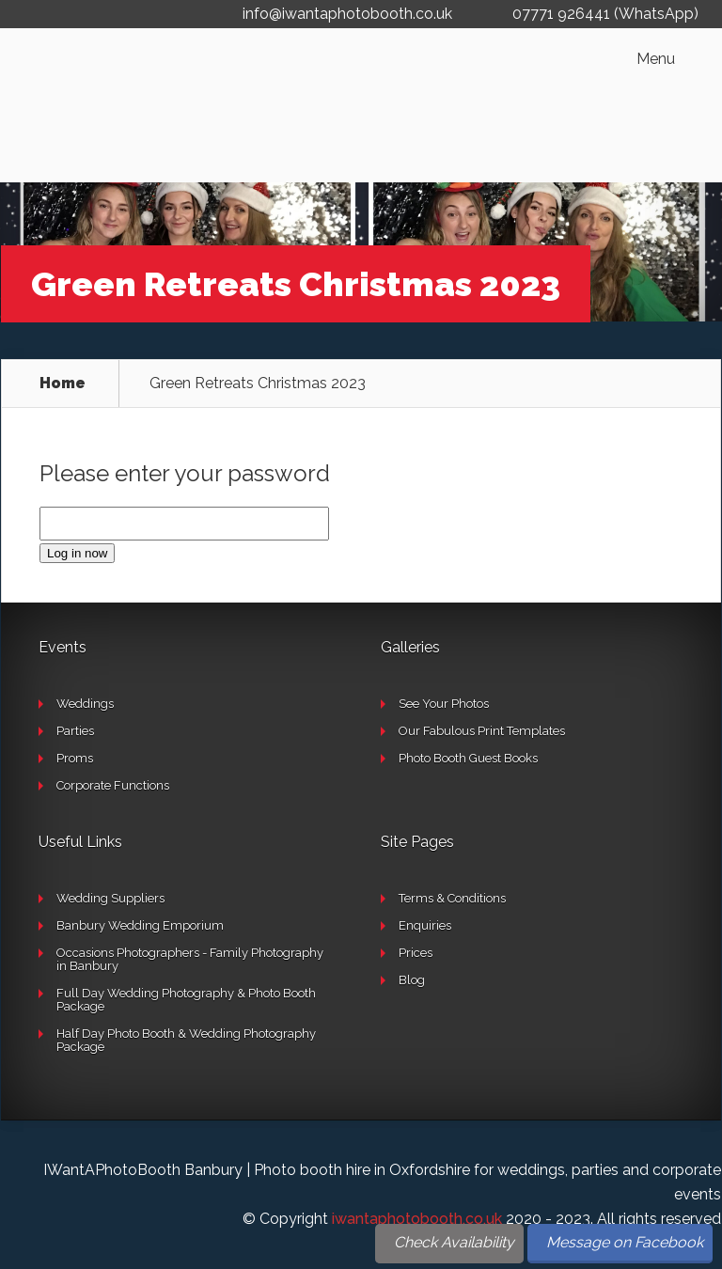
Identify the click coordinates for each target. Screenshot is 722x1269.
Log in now (77, 553)
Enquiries (425, 925)
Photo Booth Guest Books (468, 758)
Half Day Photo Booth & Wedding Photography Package (186, 1040)
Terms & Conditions (452, 898)
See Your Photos (444, 704)
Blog (412, 980)
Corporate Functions (112, 785)
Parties (75, 731)
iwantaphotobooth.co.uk (417, 1219)
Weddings (85, 704)
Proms (74, 758)
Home (62, 383)
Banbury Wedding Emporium (140, 925)
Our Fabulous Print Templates (482, 731)
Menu (655, 59)
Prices (415, 953)
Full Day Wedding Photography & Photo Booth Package (186, 999)
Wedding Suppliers (110, 898)
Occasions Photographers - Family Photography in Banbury (189, 959)
